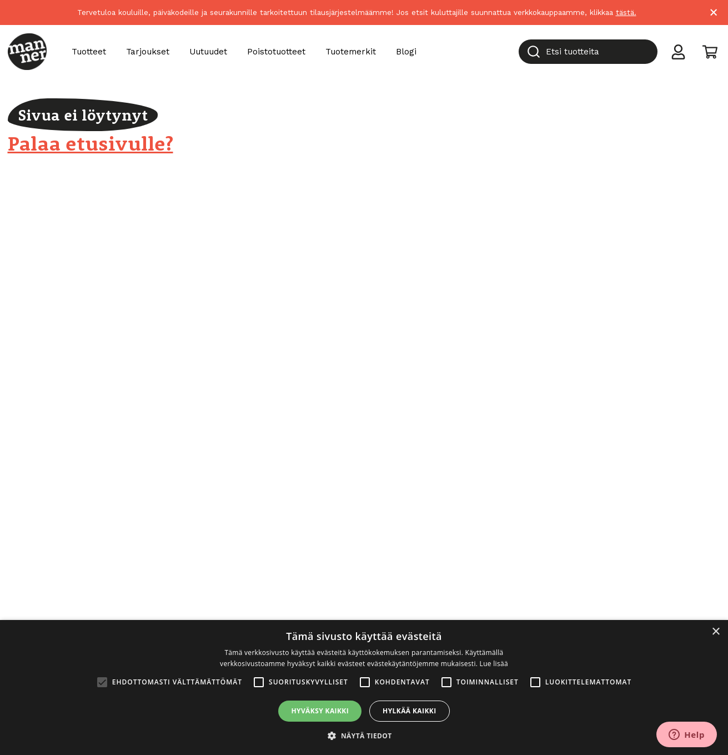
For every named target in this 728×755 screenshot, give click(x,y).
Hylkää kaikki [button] (409, 711)
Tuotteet (89, 52)
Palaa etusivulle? (90, 143)
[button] (363, 736)
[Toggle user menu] (678, 51)
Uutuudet (208, 52)
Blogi (406, 52)
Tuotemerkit (350, 52)
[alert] (364, 687)
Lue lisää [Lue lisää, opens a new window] (494, 663)
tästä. (626, 12)
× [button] (715, 632)
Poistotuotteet (276, 52)
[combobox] (588, 51)
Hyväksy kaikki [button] (320, 711)
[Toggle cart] (710, 51)
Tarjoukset (147, 52)
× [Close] (713, 12)
